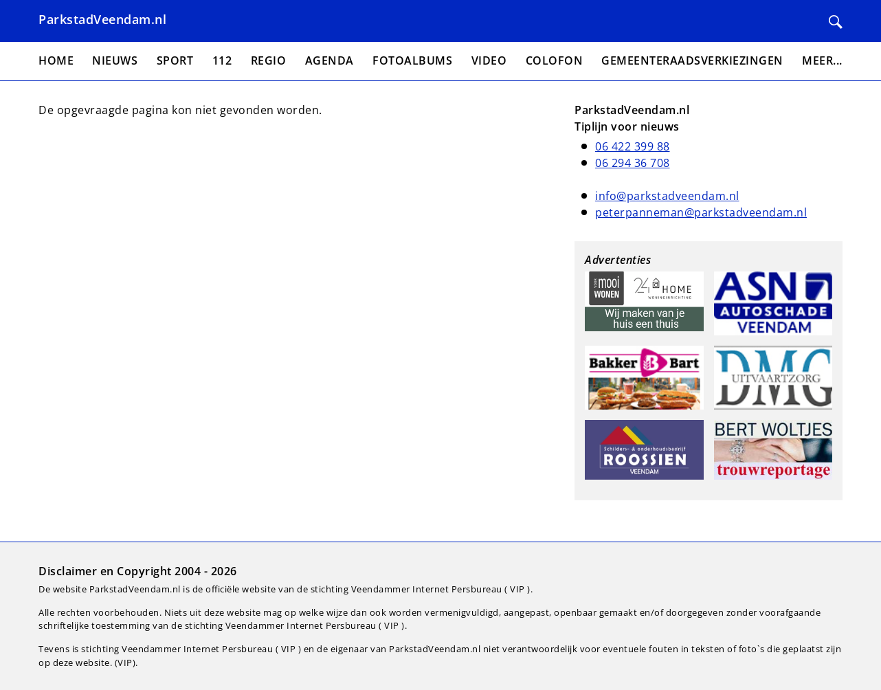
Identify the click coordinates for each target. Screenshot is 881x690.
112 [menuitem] (222, 60)
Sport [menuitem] (175, 60)
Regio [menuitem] (269, 60)
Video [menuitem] (489, 60)
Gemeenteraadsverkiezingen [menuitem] (692, 60)
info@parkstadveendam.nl (667, 195)
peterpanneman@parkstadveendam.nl (701, 212)
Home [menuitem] (56, 60)
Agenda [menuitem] (329, 60)
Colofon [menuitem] (554, 60)
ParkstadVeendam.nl (102, 19)
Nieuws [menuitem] (114, 60)
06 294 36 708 (632, 162)
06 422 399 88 (632, 146)
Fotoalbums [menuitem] (412, 60)
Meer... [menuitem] (822, 60)
